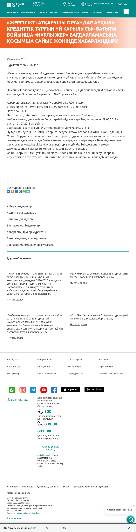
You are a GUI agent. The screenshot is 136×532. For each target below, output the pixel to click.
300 (48, 414)
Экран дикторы (76, 373)
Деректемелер (106, 366)
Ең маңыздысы (28, 12)
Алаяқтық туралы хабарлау (50, 451)
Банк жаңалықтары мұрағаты (27, 238)
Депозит (42, 12)
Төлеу (85, 12)
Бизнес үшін (12, 12)
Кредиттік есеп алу (47, 373)
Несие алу (29, 489)
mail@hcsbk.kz (44, 458)
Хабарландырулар (19, 206)
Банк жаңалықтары (20, 219)
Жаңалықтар (14, 366)
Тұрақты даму (112, 12)
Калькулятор (44, 366)
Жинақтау (12, 489)
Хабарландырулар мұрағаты (26, 232)
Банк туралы (13, 359)
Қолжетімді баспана (70, 12)
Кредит (54, 12)
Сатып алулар (75, 359)
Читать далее (15, 299)
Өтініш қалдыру (14, 521)
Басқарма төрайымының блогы (96, 489)
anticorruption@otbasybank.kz (30, 516)
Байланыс (104, 359)
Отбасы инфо (97, 12)
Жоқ (64, 528)
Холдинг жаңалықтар (21, 212)
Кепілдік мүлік (75, 366)
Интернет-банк (45, 359)
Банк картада (19, 402)
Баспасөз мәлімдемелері (23, 225)
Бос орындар (13, 373)
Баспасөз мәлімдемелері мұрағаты (30, 245)
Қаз (120, 4)
